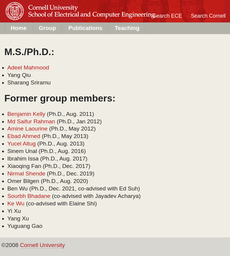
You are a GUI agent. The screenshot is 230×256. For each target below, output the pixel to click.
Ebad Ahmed (23, 136)
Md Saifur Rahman (31, 121)
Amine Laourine (27, 128)
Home (19, 28)
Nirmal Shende (26, 173)
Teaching (127, 28)
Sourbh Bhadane (29, 196)
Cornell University (52, 5)
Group (47, 28)
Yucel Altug (21, 143)
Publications (85, 28)
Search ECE (167, 16)
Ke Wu (16, 203)
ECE (52, 16)
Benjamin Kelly (26, 114)
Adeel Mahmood (28, 67)
